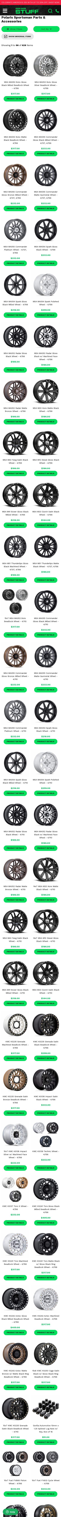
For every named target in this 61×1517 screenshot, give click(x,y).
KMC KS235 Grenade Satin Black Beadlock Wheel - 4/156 (45, 1044)
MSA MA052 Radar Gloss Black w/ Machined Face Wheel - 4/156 (45, 356)
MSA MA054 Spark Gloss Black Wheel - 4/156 (45, 248)
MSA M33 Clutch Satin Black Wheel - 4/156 (45, 513)
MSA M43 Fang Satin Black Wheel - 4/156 (15, 461)
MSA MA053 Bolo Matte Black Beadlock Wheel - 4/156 (15, 140)
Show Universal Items (17, 36)
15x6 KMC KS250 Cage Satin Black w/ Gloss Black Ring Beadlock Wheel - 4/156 (45, 1374)
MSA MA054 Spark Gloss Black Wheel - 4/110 (45, 729)
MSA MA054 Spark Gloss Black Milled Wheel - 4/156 (15, 303)
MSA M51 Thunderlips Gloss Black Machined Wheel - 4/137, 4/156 (15, 566)
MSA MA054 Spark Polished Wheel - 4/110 (46, 781)
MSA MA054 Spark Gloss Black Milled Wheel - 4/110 (15, 781)
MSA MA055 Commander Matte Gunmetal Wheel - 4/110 (45, 676)
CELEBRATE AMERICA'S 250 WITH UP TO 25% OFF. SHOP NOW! (31, 2)
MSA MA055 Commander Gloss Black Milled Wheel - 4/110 (46, 621)
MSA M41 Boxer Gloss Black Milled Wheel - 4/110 (15, 991)
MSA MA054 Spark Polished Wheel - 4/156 (46, 303)
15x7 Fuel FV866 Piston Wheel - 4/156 (15, 1482)
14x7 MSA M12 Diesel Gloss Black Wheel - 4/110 (45, 939)
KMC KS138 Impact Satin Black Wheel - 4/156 (46, 1098)
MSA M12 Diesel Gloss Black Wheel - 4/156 (46, 461)
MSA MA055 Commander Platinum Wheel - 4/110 (15, 729)
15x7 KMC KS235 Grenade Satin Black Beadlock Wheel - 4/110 (15, 1428)
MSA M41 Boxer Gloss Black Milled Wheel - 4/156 (15, 513)
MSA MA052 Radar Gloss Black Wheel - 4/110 (15, 833)
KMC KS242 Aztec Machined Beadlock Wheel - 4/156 (45, 1317)
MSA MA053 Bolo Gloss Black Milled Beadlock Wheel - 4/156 (15, 85)
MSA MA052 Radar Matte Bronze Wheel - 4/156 (15, 409)
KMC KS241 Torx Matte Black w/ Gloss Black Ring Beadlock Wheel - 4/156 (46, 1264)
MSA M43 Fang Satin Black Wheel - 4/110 (15, 939)
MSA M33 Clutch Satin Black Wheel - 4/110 (45, 991)
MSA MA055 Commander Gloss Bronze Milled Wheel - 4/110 (15, 676)
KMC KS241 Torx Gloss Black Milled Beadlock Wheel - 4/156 (45, 1209)
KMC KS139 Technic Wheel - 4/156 (45, 1152)
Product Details (15, 99)
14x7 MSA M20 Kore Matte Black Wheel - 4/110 (45, 888)
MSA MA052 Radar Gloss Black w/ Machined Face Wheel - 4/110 (45, 834)
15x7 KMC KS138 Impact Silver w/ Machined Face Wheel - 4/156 (15, 1154)
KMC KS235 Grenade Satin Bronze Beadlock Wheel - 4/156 (15, 1099)
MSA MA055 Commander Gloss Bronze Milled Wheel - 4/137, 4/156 (15, 195)
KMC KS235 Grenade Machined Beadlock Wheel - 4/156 (15, 1044)
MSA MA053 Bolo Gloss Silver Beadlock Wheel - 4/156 (45, 85)
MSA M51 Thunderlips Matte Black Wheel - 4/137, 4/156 (46, 565)
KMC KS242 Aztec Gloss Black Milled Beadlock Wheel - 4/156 (15, 1319)
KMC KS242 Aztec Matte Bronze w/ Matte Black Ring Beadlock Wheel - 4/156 (15, 1374)
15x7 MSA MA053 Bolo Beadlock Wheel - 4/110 (15, 619)
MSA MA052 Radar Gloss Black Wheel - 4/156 (15, 354)
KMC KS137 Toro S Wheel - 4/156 (15, 1207)
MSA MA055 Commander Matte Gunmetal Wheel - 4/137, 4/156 (45, 195)
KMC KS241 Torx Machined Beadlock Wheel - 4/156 (15, 1262)
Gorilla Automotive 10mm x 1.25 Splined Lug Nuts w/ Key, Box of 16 (46, 1428)
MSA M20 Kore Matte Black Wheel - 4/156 (46, 409)
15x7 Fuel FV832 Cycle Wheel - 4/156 (46, 1482)
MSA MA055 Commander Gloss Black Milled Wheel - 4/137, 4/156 (46, 140)
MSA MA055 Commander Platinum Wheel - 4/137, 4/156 (15, 249)
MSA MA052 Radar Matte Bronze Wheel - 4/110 (15, 888)
